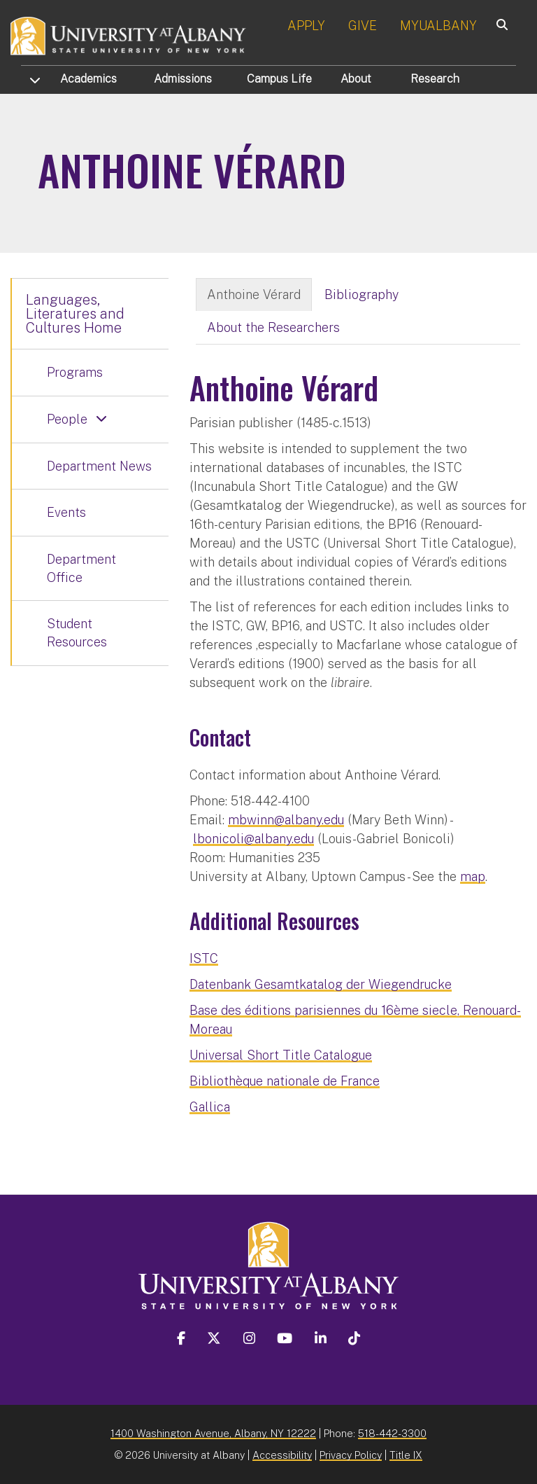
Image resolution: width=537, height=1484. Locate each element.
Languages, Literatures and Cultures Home (75, 313)
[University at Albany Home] (128, 34)
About (356, 78)
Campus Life (279, 78)
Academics (88, 78)
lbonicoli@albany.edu (253, 838)
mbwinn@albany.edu (286, 819)
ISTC (203, 958)
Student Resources (77, 632)
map (472, 876)
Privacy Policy (351, 1455)
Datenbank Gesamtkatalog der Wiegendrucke (320, 984)
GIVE (362, 25)
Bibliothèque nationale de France (284, 1081)
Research (434, 78)
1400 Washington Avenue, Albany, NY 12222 (213, 1433)
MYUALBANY (438, 25)
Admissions (183, 78)
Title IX (405, 1455)
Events (66, 512)
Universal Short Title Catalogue (280, 1055)
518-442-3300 (392, 1433)
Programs (75, 372)
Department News (99, 466)
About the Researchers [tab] (273, 327)
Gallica (209, 1107)
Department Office (81, 568)
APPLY (306, 25)
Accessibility (282, 1455)
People (67, 419)
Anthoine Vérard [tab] (254, 294)
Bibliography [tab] (361, 294)
